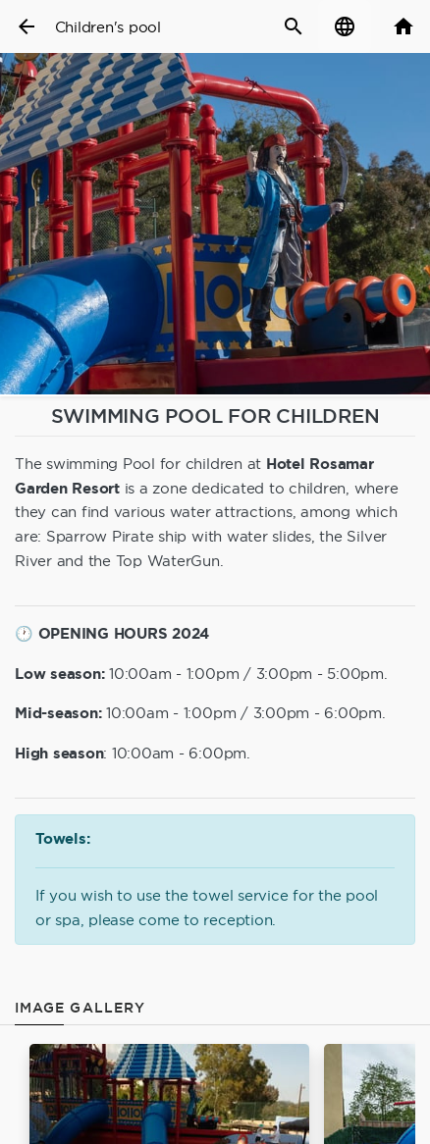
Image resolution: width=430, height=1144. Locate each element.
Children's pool (108, 27)
